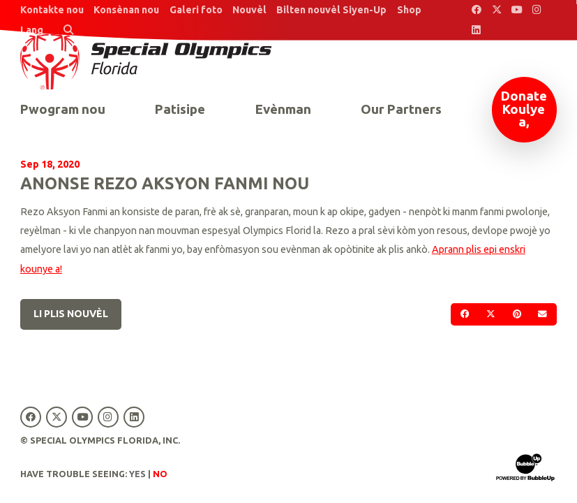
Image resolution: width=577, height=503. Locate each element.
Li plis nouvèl (70, 313)
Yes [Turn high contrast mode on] (137, 474)
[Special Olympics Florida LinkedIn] (476, 30)
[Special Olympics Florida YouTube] (517, 10)
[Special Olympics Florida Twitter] (496, 10)
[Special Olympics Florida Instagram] (537, 10)
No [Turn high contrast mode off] (160, 474)
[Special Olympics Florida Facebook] (476, 10)
